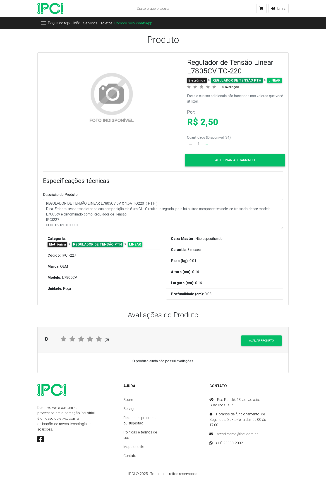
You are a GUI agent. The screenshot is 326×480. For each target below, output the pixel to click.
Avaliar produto (261, 340)
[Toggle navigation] (60, 23)
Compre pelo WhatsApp (133, 23)
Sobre (128, 399)
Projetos (106, 23)
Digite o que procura (153, 8)
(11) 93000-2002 (229, 443)
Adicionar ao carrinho (235, 160)
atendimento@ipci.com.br (237, 434)
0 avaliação (230, 87)
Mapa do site (133, 446)
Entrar (279, 8)
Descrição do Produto (60, 194)
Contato (129, 455)
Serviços (90, 23)
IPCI (131, 473)
